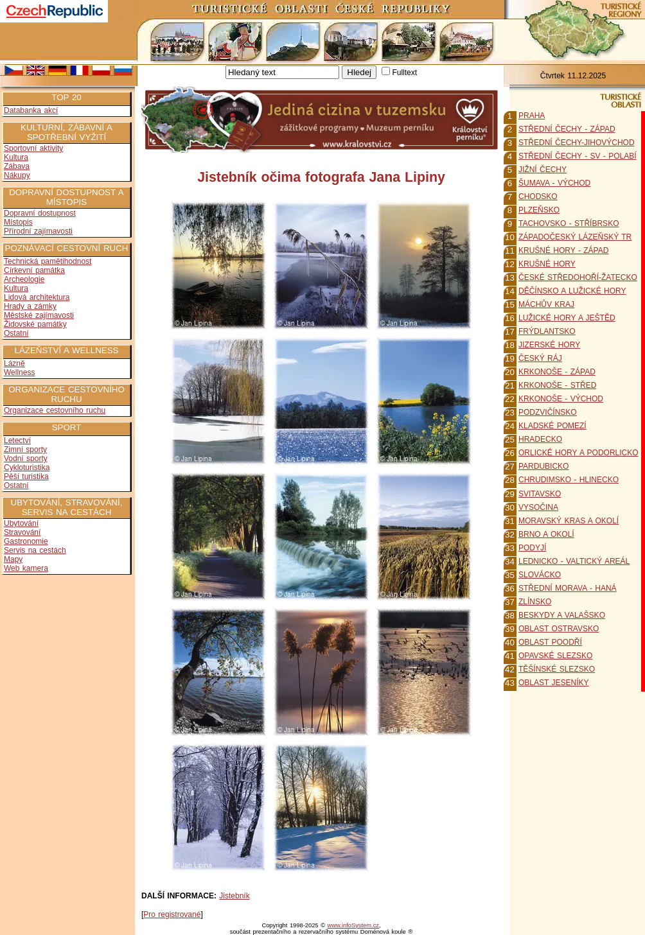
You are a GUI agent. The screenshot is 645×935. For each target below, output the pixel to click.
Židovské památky (35, 324)
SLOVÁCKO (539, 574)
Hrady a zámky (30, 306)
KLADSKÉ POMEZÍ (552, 425)
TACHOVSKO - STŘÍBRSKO (568, 223)
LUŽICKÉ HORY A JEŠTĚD (566, 317)
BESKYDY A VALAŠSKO (561, 615)
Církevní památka (34, 270)
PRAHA (531, 115)
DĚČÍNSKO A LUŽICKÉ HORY (572, 290)
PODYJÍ (532, 547)
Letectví (17, 440)
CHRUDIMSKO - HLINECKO (568, 479)
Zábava (17, 166)
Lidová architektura (36, 297)
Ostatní (16, 333)
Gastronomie (26, 541)
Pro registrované (171, 914)
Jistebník (234, 895)
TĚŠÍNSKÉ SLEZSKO (556, 669)
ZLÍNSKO (534, 601)
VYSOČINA (538, 507)
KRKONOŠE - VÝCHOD (560, 398)
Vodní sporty (26, 458)
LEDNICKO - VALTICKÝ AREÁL (574, 561)
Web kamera (26, 568)
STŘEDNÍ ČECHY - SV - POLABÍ (577, 156)
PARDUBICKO (543, 466)
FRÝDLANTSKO (547, 331)
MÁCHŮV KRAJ (546, 304)
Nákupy (17, 175)
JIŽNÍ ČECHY (542, 169)
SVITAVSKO (539, 493)
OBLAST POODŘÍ (550, 642)
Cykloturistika (26, 467)
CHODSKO (538, 196)
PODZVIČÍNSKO (547, 412)
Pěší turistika (26, 476)
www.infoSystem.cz (353, 925)
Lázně (14, 363)
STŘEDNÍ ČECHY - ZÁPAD (566, 129)
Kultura (16, 157)
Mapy (13, 559)
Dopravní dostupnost (40, 213)
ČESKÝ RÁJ (540, 358)
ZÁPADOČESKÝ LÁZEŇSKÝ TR (575, 236)
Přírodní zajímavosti (38, 231)
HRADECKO (540, 439)
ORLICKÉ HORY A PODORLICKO (578, 452)
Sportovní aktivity (33, 148)
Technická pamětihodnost (47, 261)
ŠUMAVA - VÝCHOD (554, 183)
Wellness (19, 372)
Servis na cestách (35, 550)
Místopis (18, 222)
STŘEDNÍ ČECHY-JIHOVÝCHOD (576, 142)
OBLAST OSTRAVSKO (558, 628)
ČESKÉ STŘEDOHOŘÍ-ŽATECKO (577, 277)
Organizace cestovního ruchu (54, 410)
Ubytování (21, 523)
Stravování (22, 532)
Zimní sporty (25, 449)
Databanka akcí (31, 110)
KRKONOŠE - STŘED (557, 385)
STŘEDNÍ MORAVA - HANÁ (567, 588)
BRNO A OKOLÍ (546, 534)
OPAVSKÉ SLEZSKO (555, 655)
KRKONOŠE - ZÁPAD (557, 371)
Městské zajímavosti (39, 315)
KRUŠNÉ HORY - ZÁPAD (563, 250)
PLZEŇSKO (539, 209)
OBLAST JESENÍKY (553, 682)
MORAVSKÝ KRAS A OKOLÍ (568, 520)
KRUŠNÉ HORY (547, 263)
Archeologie (24, 279)
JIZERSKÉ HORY (549, 344)
